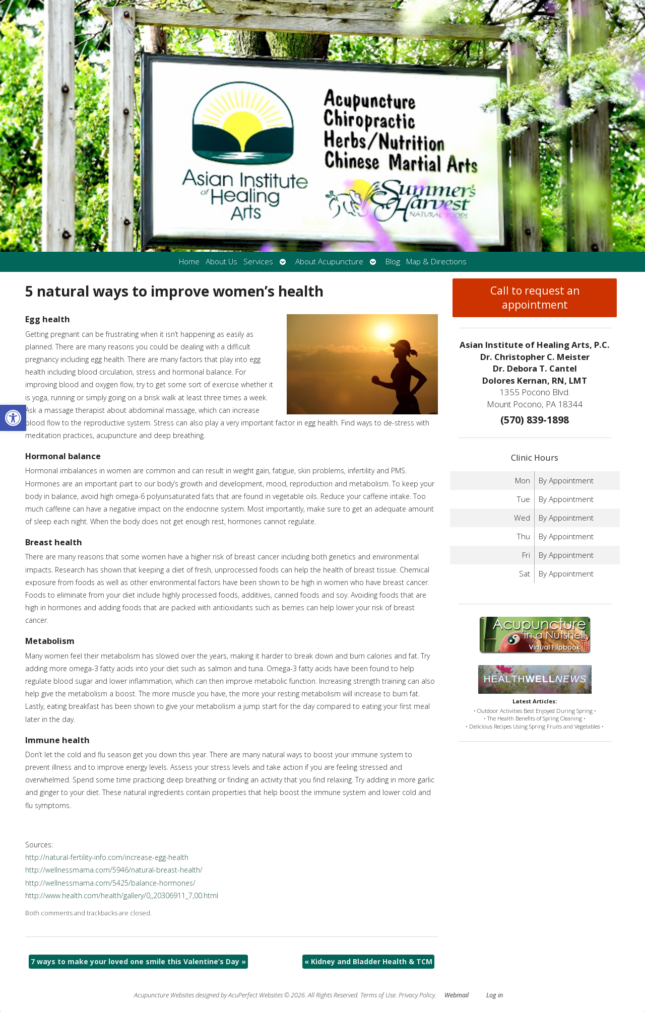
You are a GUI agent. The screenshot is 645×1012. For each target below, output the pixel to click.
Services (258, 261)
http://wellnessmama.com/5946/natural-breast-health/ (114, 870)
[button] (13, 418)
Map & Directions (436, 261)
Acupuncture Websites (164, 995)
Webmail (456, 995)
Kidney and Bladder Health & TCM (368, 961)
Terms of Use (378, 995)
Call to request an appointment (534, 297)
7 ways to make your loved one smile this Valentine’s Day (138, 961)
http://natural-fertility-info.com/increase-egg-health (106, 857)
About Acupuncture (329, 261)
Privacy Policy (417, 995)
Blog (392, 261)
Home (189, 261)
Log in (494, 995)
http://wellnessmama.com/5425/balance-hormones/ (110, 883)
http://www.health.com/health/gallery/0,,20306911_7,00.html (121, 895)
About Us (221, 261)
